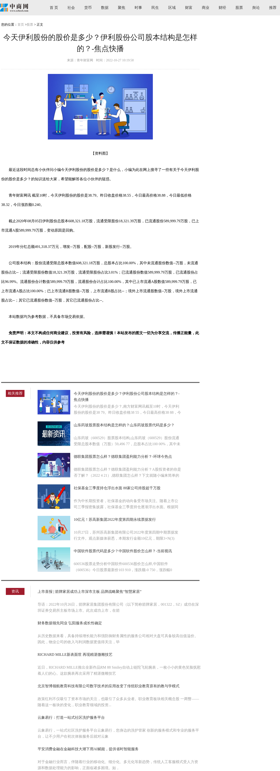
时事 (138, 8)
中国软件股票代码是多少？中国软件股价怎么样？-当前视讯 (123, 551)
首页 (21, 24)
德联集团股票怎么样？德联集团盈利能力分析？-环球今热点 (123, 456)
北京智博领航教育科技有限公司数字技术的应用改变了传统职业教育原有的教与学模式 (108, 686)
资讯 (15, 591)
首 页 (54, 8)
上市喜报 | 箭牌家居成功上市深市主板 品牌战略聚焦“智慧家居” (89, 592)
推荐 (272, 8)
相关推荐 (15, 393)
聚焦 (121, 8)
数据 (104, 8)
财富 (188, 8)
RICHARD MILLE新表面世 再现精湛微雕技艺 (75, 654)
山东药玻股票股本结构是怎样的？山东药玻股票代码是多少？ (124, 425)
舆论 (256, 8)
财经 (222, 8)
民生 (155, 8)
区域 (172, 8)
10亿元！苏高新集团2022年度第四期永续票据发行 (115, 519)
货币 (88, 8)
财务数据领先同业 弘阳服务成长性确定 (70, 623)
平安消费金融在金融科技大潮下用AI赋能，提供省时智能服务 (88, 749)
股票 (239, 8)
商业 (205, 8)
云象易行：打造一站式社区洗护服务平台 (71, 717)
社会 (71, 8)
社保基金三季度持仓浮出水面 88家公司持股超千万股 (117, 488)
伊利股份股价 (35, 359)
